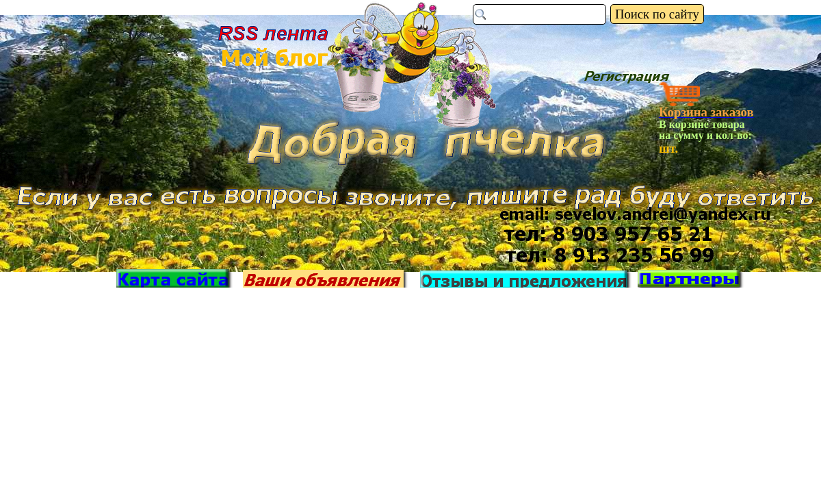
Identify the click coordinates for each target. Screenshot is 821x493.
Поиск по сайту (657, 14)
